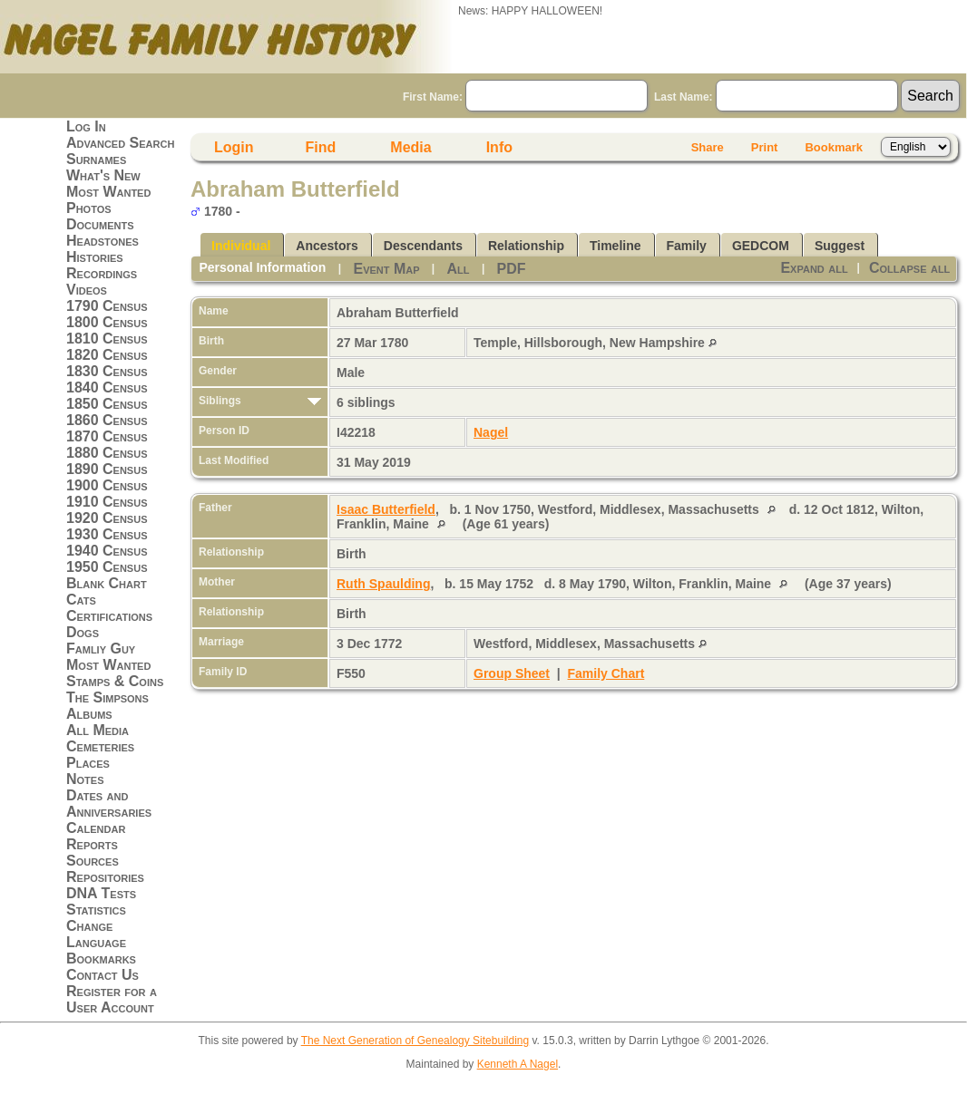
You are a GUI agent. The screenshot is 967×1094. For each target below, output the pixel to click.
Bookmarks (101, 958)
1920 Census (107, 518)
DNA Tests (101, 893)
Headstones (102, 240)
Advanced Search (120, 142)
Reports (92, 844)
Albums (89, 713)
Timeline (615, 245)
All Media (97, 730)
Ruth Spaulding (383, 583)
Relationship (526, 245)
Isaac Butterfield (386, 509)
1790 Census (107, 306)
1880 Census (107, 452)
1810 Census (107, 338)
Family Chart (606, 673)
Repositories (105, 877)
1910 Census (107, 501)
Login (234, 147)
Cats (81, 599)
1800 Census (107, 322)
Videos (86, 289)
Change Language (96, 934)
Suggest (839, 245)
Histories (94, 257)
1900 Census (107, 485)
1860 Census (107, 420)
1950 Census (107, 567)
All (458, 268)
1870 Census (107, 436)
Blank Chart (106, 583)
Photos (89, 208)
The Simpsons (107, 697)
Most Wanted (108, 191)
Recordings (101, 273)
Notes (85, 779)
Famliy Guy (100, 648)
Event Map (386, 268)
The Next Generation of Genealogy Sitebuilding (415, 1040)
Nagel (491, 432)
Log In (86, 126)
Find (321, 147)
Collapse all (909, 268)
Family (687, 245)
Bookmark (834, 147)
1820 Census (107, 355)
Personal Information (262, 267)
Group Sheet (512, 673)
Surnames (96, 159)
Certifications (109, 616)
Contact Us (102, 975)
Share (707, 147)
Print (764, 147)
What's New (103, 175)
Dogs (82, 632)
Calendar (95, 828)
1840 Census (107, 387)
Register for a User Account (111, 999)
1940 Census (107, 550)
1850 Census (107, 403)
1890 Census (107, 469)
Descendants (423, 245)
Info (499, 147)
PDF (511, 268)
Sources (92, 860)
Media (410, 147)
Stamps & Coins (114, 681)
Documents (100, 224)
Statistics (96, 909)
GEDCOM (760, 245)
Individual (240, 245)
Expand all (813, 268)
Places (88, 762)
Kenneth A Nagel (517, 1064)
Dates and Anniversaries (108, 803)
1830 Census (107, 371)
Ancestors (326, 245)
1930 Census (107, 534)
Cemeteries (100, 746)
